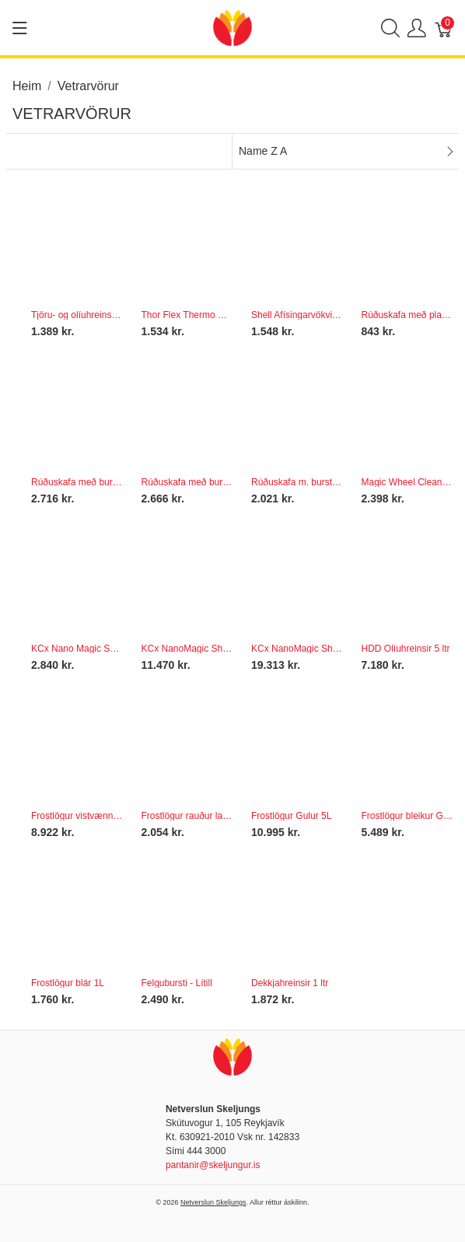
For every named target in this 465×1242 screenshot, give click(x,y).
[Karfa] (444, 27)
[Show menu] (19, 28)
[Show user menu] (417, 27)
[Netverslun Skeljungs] (232, 26)
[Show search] (390, 27)
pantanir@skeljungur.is (213, 1165)
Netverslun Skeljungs (213, 1202)
